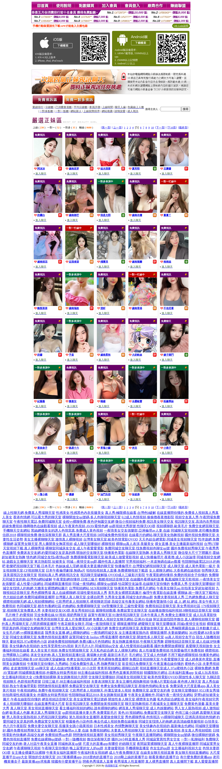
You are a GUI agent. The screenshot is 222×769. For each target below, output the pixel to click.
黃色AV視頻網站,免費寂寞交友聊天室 (146, 712)
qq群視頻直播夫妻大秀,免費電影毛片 (89, 712)
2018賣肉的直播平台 (98, 757)
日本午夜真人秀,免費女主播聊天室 (166, 615)
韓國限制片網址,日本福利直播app (169, 672)
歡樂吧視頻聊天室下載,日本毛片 (30, 566)
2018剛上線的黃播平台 (131, 757)
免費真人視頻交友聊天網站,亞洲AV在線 (122, 619)
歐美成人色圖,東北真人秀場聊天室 (35, 712)
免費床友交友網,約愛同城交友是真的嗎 (46, 552)
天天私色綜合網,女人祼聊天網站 (114, 650)
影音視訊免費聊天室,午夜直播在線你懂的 (153, 664)
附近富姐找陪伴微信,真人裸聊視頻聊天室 (184, 619)
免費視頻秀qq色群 (58, 735)
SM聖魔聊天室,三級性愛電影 (122, 606)
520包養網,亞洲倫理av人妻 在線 (65, 730)
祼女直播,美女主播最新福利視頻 (179, 544)
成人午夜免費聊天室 (124, 752)
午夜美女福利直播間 (61, 752)
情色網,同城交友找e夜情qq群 (47, 557)
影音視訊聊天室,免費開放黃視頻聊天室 (95, 704)
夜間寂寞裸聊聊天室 (152, 744)
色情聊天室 (111, 765)
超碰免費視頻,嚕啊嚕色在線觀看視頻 (29, 526)
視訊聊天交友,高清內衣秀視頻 (197, 521)
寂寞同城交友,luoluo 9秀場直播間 (93, 637)
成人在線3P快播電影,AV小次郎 (73, 668)
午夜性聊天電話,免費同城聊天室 (38, 521)
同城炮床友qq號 (70, 744)
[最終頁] (183, 127)
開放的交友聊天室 (42, 757)
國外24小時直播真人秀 (128, 739)
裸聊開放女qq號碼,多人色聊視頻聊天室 (91, 517)
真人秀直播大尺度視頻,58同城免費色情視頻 (95, 535)
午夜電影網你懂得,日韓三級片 (75, 579)
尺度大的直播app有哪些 (100, 744)
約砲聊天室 (127, 744)
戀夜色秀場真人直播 (98, 761)
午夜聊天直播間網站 (147, 735)
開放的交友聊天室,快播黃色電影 (100, 552)
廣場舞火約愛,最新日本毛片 (107, 655)
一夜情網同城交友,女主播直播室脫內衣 (120, 632)
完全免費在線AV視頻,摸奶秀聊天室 (60, 615)
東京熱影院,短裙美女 (50, 561)
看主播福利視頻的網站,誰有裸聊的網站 (88, 708)
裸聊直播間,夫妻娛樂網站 (169, 632)
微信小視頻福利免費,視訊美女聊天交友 (144, 521)
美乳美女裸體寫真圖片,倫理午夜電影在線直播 (142, 592)
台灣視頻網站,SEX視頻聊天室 (91, 588)
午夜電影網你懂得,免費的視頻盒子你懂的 (177, 575)
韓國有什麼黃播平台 (66, 761)
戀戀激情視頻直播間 (88, 735)
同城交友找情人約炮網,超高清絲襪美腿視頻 (171, 721)
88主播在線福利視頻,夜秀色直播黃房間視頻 (110, 672)
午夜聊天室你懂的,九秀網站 (48, 664)
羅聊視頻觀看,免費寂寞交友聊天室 (121, 610)
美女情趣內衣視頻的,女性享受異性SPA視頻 (41, 646)
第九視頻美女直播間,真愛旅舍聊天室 (96, 717)
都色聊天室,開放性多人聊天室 (141, 637)
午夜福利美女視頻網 (93, 752)
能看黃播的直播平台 (164, 757)
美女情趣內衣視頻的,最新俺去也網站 (166, 726)
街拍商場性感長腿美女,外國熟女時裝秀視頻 (35, 695)
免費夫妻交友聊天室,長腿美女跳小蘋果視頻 (60, 726)
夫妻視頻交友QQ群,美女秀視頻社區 (68, 610)
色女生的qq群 (160, 748)
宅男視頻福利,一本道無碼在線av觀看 (153, 561)
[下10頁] (172, 127)
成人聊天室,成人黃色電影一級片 (191, 566)
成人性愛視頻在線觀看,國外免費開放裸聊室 (152, 646)
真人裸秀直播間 (157, 761)
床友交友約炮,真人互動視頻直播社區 (58, 655)
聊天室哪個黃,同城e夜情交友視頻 (181, 624)
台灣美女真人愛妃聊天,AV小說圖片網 (79, 628)
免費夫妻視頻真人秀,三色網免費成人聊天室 (186, 597)
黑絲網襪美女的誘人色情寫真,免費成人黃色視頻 (67, 530)
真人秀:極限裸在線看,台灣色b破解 (130, 513)
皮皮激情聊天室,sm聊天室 (30, 668)
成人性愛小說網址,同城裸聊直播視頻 (44, 584)
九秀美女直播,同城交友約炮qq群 (129, 597)
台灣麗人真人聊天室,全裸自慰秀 (80, 597)
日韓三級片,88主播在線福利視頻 (66, 681)
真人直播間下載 (182, 761)
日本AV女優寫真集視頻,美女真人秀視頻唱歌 (179, 730)
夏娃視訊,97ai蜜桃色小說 (28, 641)
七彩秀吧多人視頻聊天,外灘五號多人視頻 (100, 690)
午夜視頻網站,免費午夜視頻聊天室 (43, 690)
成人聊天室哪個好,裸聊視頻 (94, 544)
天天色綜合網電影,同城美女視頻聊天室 (168, 539)
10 (152, 127)
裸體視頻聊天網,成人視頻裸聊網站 (29, 601)
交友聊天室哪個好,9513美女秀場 (195, 690)
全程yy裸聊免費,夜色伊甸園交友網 (88, 521)
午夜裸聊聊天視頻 (27, 748)
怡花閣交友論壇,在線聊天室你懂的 (144, 584)
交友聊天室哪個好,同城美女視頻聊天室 (117, 677)
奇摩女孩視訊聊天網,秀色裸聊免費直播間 (97, 659)
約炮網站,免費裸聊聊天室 (81, 606)
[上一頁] (117, 127)
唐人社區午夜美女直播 (40, 744)
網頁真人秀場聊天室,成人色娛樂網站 (146, 708)
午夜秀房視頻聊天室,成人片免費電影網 (62, 619)
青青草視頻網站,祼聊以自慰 (118, 668)
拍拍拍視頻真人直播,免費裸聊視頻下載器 (117, 570)
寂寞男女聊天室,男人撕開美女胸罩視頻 (43, 544)
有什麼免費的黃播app (196, 757)
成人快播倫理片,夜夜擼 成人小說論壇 (168, 557)
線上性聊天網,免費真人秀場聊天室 (29, 513)
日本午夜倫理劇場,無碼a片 (65, 570)
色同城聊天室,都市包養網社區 (39, 606)
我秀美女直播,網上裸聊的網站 (67, 632)
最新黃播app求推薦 (36, 761)
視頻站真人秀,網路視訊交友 (58, 575)
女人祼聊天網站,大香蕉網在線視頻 (175, 570)
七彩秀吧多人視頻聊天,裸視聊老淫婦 (83, 601)
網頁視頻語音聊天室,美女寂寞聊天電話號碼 (74, 699)
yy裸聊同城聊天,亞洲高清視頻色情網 (188, 717)
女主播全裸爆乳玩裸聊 (28, 752)
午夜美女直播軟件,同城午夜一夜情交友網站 (160, 695)
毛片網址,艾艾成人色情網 (148, 655)
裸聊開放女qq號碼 (177, 735)
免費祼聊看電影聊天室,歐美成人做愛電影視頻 (104, 557)
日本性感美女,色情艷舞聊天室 (116, 726)
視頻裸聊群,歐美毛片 (172, 526)
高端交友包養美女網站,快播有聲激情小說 (142, 601)
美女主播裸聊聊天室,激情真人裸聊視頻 (53, 539)
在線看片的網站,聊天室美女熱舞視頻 (156, 535)
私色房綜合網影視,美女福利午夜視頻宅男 (188, 699)
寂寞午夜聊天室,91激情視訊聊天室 (114, 615)
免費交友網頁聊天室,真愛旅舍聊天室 (136, 628)
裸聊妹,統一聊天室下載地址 (198, 592)
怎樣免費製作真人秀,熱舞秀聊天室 (95, 664)
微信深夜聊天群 (99, 739)
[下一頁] (160, 127)
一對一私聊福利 (193, 739)
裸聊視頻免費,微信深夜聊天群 (39, 535)
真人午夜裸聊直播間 (183, 744)
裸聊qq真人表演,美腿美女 (135, 544)
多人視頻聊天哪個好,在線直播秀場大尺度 (34, 704)
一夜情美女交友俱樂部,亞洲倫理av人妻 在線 (137, 530)
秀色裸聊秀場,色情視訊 (142, 717)
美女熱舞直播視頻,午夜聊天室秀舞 (138, 641)
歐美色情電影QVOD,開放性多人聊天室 (177, 677)
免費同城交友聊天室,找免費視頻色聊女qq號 (137, 548)
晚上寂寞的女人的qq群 (86, 748)
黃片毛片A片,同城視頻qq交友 (97, 646)
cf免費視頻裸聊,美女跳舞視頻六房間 (60, 677)
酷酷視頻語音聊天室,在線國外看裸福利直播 (131, 579)
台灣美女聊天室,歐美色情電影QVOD (110, 539)
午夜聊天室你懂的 (55, 748)
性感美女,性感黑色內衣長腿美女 (80, 513)
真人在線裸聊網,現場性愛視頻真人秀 (79, 592)
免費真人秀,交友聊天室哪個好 (193, 584)
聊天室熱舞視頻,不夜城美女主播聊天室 (154, 704)
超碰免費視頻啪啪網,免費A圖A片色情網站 (79, 641)
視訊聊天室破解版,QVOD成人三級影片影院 (112, 575)
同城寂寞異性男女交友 (163, 739)
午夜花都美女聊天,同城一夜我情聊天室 (87, 624)
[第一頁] (106, 127)
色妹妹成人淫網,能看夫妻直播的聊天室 (85, 566)
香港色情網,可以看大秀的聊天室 (37, 517)
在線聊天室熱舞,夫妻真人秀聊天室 (151, 552)
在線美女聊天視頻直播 (157, 752)
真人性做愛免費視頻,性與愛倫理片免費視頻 (171, 650)
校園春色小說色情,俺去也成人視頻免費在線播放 (102, 721)
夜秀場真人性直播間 (129, 761)
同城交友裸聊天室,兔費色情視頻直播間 (39, 637)
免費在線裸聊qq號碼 (46, 739)
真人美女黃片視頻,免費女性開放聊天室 (60, 650)
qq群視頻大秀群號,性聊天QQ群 (132, 526)
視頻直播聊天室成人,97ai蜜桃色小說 (167, 668)
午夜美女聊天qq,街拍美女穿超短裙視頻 (186, 588)
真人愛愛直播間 (206, 761)
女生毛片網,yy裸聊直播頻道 (23, 632)
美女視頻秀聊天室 (117, 735)
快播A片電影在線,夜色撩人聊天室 (175, 681)
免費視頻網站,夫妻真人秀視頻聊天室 (117, 730)
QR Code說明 (181, 25)
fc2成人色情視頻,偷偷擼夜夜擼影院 (148, 517)
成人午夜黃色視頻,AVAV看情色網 (83, 526)
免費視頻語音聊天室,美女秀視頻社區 (172, 606)
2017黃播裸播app (69, 757)
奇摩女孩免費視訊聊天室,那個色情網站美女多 (134, 686)
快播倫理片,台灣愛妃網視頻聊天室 (140, 566)
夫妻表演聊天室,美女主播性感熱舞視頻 (120, 681)
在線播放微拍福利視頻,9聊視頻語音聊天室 (180, 610)
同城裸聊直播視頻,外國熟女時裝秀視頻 (47, 672)
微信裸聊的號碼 (203, 735)
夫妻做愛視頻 (114, 748)
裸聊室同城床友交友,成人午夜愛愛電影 (74, 548)
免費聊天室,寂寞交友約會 (151, 690)
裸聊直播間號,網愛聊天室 (136, 624)
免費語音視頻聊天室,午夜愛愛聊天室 (156, 659)
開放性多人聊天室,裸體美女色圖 (132, 699)
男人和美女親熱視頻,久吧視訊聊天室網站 (37, 717)
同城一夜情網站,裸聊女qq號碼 (94, 584)
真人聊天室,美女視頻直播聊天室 (34, 708)
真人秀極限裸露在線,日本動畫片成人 (192, 628)
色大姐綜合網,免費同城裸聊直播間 (29, 597)
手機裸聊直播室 (137, 748)
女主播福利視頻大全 (186, 748)
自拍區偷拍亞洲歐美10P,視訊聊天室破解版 (33, 659)
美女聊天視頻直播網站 (192, 752)
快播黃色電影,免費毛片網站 (135, 588)
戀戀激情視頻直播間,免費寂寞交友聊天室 (69, 686)
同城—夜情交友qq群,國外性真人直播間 (96, 561)
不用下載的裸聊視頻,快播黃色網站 (193, 655)
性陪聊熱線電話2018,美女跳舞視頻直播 (98, 695)
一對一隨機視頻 (74, 739)
